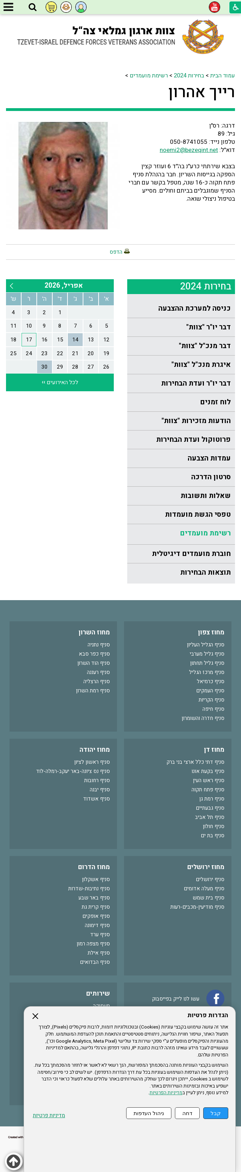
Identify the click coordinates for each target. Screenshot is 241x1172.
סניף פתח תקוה (208, 789)
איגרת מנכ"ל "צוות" (201, 364)
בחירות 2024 (189, 75)
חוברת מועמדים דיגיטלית (191, 554)
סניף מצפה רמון (93, 944)
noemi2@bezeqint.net (189, 150)
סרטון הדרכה (211, 477)
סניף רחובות (97, 780)
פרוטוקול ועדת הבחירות (193, 439)
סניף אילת (99, 953)
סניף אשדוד (96, 799)
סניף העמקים (210, 691)
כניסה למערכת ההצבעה (194, 308)
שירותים (98, 993)
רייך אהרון (201, 92)
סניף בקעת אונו (208, 771)
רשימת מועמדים (149, 75)
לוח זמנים (215, 402)
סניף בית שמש (208, 898)
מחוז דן (214, 750)
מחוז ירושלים (205, 867)
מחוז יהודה (95, 750)
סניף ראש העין (208, 780)
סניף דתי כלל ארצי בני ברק (195, 762)
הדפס (116, 252)
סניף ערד (100, 934)
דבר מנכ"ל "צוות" (205, 346)
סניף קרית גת (96, 907)
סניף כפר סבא (94, 654)
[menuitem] (181, 308)
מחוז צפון (211, 632)
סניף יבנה (100, 789)
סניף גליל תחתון (207, 663)
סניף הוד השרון (93, 663)
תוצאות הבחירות (205, 572)
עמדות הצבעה (209, 458)
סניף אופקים (96, 916)
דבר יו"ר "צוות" (208, 327)
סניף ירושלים (210, 879)
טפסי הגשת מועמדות (198, 514)
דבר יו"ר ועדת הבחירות (196, 383)
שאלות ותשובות (206, 496)
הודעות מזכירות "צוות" (196, 421)
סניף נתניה (99, 645)
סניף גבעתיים (210, 808)
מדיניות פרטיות (49, 1115)
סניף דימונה (97, 925)
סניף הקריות (211, 700)
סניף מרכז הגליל (206, 672)
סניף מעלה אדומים (204, 888)
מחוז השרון (94, 632)
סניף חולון (213, 826)
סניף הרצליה (96, 681)
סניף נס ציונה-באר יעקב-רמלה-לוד (73, 771)
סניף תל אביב (209, 817)
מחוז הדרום (94, 867)
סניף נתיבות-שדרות (89, 888)
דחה (187, 1113)
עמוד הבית (222, 75)
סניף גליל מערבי (207, 654)
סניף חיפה (213, 709)
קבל (216, 1113)
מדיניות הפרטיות (165, 1092)
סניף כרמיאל (210, 681)
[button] (32, 7)
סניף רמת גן (211, 799)
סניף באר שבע (94, 898)
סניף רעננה (98, 672)
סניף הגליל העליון (205, 645)
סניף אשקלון (96, 879)
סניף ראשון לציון (92, 762)
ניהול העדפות (149, 1113)
